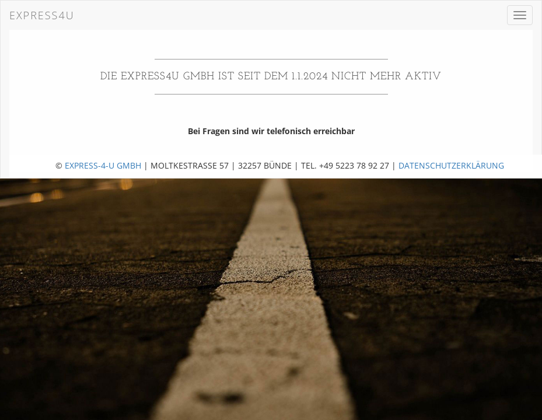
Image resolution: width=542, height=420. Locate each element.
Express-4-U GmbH (103, 165)
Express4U (42, 15)
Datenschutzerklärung (451, 165)
